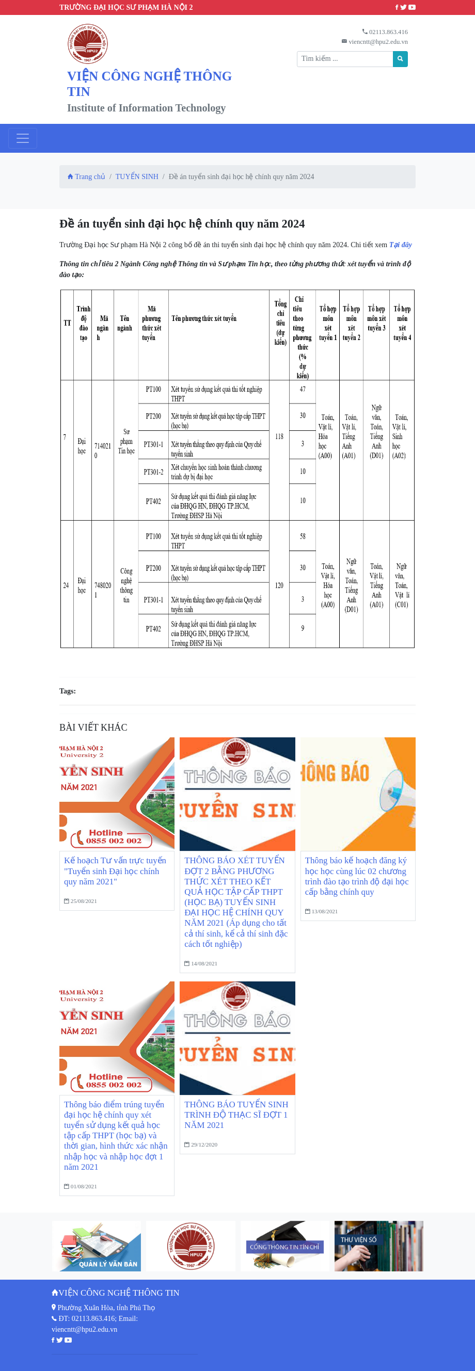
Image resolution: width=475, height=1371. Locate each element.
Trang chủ (86, 177)
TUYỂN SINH (137, 177)
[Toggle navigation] (22, 138)
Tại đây (400, 245)
